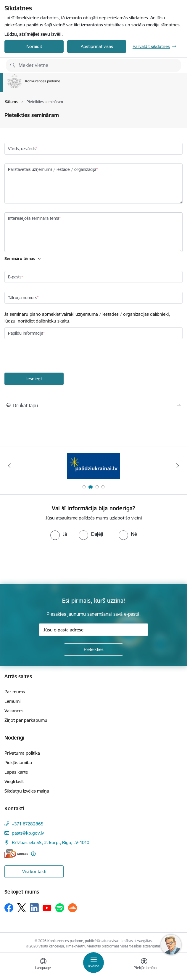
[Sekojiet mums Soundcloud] (72, 907)
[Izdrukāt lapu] (93, 405)
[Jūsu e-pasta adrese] (93, 629)
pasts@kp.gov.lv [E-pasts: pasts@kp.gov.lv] (28, 833)
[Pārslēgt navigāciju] (93, 962)
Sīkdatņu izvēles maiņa (26, 791)
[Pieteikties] (93, 649)
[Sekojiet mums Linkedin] (34, 907)
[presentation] (49, 356)
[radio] (58, 534)
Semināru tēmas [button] (19, 258)
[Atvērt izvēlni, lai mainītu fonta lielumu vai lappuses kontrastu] (144, 964)
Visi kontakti (34, 871)
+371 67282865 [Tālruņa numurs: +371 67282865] (27, 824)
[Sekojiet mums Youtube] (47, 907)
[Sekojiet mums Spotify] (59, 907)
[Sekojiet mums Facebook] (8, 907)
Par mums (14, 692)
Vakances (13, 710)
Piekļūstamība (18, 762)
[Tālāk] (177, 465)
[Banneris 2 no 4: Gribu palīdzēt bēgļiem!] (93, 466)
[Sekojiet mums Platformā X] (21, 907)
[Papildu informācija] (33, 853)
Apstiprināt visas (97, 46)
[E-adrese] (16, 854)
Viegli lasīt (14, 781)
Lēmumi (12, 701)
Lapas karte (16, 772)
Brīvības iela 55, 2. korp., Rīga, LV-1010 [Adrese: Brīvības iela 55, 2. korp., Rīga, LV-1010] (50, 842)
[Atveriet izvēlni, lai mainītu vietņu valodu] (43, 964)
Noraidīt (34, 46)
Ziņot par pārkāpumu (25, 720)
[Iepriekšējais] (9, 465)
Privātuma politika (22, 753)
